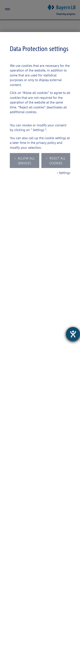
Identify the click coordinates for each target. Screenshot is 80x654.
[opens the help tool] (73, 334)
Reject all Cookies (57, 160)
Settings (38, 130)
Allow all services (26, 160)
